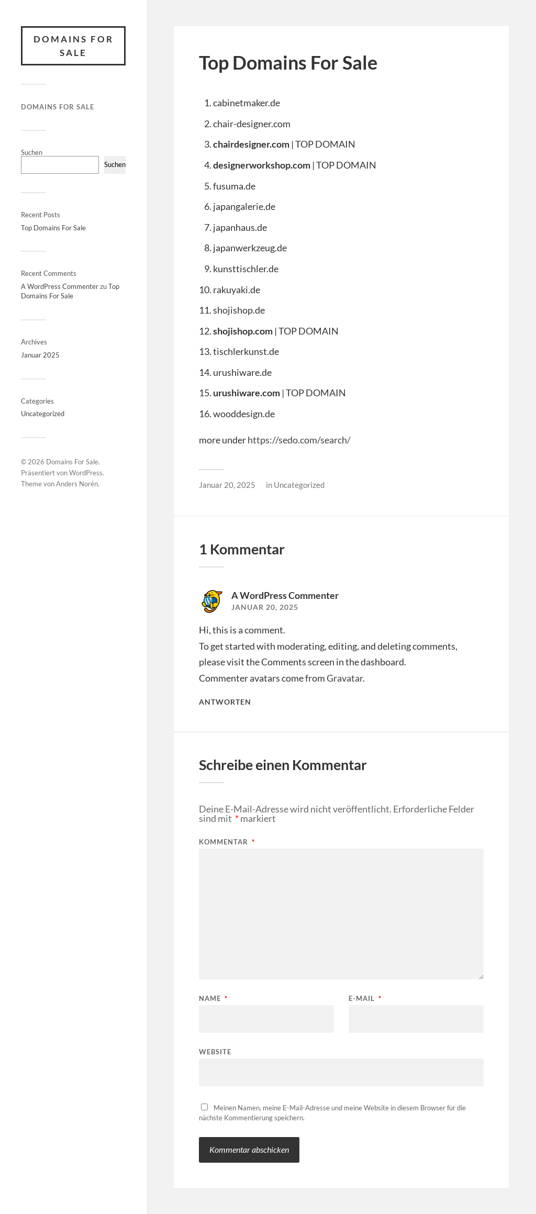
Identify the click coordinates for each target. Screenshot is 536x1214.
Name (213, 998)
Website (215, 1051)
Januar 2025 (40, 355)
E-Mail (365, 998)
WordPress (86, 473)
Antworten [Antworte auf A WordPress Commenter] (225, 702)
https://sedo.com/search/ (299, 439)
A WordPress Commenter (59, 286)
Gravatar (345, 678)
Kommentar (227, 842)
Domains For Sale (74, 46)
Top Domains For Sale (53, 228)
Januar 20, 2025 (227, 484)
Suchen (31, 152)
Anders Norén (77, 484)
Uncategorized (42, 413)
